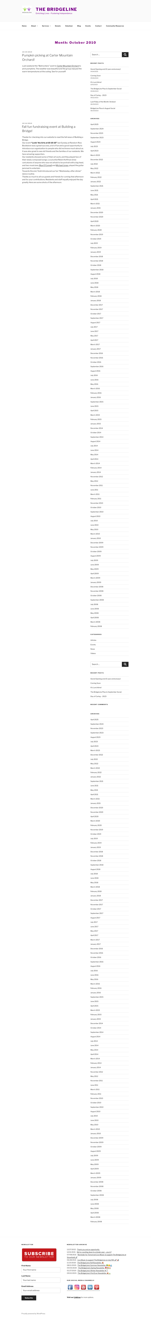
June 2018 (94, 283)
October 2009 (95, 551)
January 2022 (95, 182)
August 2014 (95, 441)
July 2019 (94, 243)
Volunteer (69, 26)
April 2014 (94, 459)
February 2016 (95, 393)
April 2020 (94, 221)
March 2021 (95, 204)
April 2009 (94, 573)
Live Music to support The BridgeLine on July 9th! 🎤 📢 (98, 1260)
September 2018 (96, 270)
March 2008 (95, 622)
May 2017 (94, 336)
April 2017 (94, 340)
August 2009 (95, 556)
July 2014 (94, 446)
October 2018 (95, 265)
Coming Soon (95, 76)
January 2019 (95, 252)
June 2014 (94, 450)
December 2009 (96, 543)
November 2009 (96, 547)
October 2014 (95, 433)
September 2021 (96, 186)
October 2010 (95, 507)
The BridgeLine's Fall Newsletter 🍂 (90, 1263)
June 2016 (94, 380)
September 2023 (96, 137)
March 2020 (95, 226)
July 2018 (94, 278)
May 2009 (94, 569)
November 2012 (96, 477)
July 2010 (94, 521)
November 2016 (96, 358)
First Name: (26, 1266)
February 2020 (96, 230)
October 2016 (95, 362)
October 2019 (95, 239)
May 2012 (94, 481)
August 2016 (95, 371)
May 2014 (94, 455)
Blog (79, 26)
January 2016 (95, 397)
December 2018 (96, 256)
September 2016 (96, 366)
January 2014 (95, 472)
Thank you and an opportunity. (88, 1249)
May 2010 (94, 529)
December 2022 (96, 160)
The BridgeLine (56, 9)
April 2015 (94, 410)
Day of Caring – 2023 (98, 95)
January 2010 (95, 538)
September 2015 (96, 402)
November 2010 (96, 503)
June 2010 (94, 525)
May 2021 (94, 195)
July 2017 (94, 327)
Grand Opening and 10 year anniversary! (105, 69)
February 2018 (95, 296)
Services (46, 26)
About (34, 26)
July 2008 (94, 604)
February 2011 (95, 499)
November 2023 (96, 133)
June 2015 (94, 406)
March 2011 (95, 494)
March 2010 (95, 534)
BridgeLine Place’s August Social (102, 108)
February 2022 (95, 177)
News (92, 649)
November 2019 (96, 234)
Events (88, 26)
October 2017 (95, 314)
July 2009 (94, 560)
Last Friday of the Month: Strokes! (103, 102)
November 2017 (96, 309)
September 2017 (96, 318)
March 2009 (95, 578)
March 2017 (95, 344)
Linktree (77, 1297)
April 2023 (94, 151)
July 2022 (94, 164)
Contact (98, 26)
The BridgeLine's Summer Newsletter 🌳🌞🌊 (95, 1265)
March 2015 (95, 415)
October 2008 (95, 595)
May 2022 (94, 168)
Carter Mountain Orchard (68, 66)
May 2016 (94, 384)
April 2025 (94, 124)
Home (24, 26)
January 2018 (95, 300)
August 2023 (95, 142)
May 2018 (94, 287)
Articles (93, 640)
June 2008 (94, 609)
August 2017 (95, 323)
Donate (58, 26)
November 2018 (96, 261)
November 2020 (96, 217)
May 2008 (94, 613)
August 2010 (95, 516)
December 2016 (96, 353)
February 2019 (95, 248)
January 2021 (95, 208)
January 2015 (95, 424)
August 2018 (95, 274)
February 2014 (95, 468)
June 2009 (94, 565)
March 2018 (95, 292)
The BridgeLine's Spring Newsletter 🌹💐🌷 (94, 1268)
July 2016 (94, 375)
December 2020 (96, 212)
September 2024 (96, 129)
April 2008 (94, 618)
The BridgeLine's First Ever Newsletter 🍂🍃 (94, 1273)
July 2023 (94, 146)
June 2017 (94, 331)
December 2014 (96, 428)
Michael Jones (62, 165)
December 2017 (96, 305)
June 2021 (94, 190)
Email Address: (27, 1286)
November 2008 (96, 591)
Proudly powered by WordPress (33, 1314)
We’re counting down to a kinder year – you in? (94, 1252)
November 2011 (96, 485)
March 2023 (95, 155)
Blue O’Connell (45, 165)
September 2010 (96, 512)
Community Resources (115, 26)
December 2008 (96, 587)
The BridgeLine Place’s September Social (106, 89)
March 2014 (95, 463)
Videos (93, 653)
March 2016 (95, 388)
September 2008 (97, 600)
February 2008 (96, 626)
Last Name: (26, 1276)
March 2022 (95, 173)
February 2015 (95, 419)
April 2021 (94, 199)
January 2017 (95, 349)
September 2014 (96, 437)
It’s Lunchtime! (95, 82)
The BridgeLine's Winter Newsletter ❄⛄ (93, 1271)
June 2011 (94, 490)
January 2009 (95, 582)
